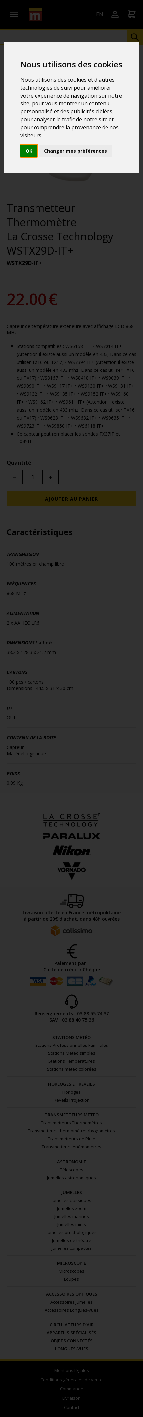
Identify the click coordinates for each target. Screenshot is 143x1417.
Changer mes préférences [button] (75, 151)
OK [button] (29, 151)
